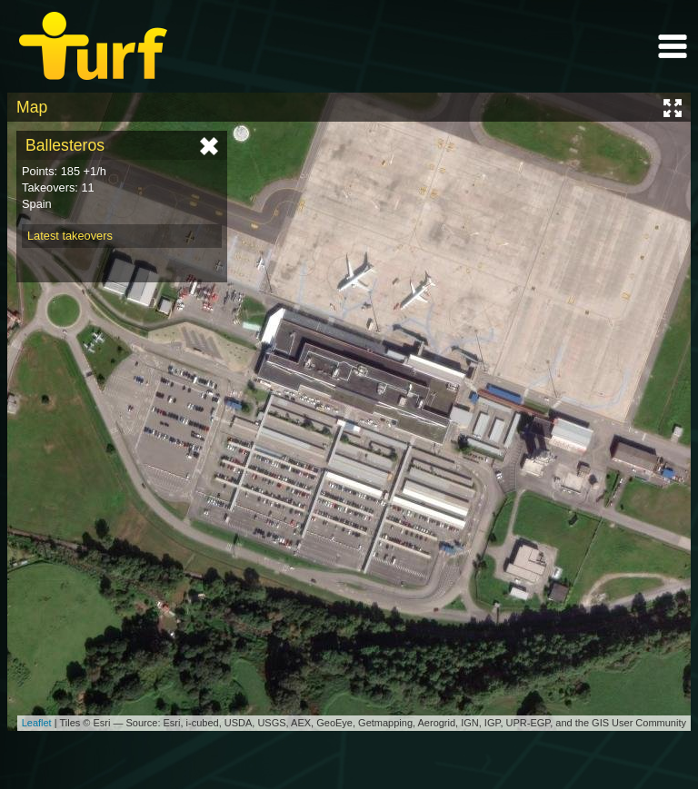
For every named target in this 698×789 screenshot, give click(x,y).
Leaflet (37, 722)
